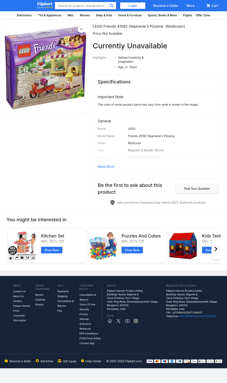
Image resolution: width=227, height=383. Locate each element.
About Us (18, 296)
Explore (45, 7)
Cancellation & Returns (65, 303)
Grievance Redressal (85, 326)
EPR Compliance (88, 333)
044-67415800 (207, 316)
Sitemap (84, 319)
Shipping (62, 296)
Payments (63, 291)
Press (16, 310)
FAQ (59, 310)
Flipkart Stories (21, 305)
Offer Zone (203, 15)
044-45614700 (188, 316)
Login (132, 6)
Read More (106, 166)
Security (84, 309)
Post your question (197, 188)
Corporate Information (19, 318)
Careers (17, 301)
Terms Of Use (87, 304)
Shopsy (39, 304)
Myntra (39, 294)
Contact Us (19, 291)
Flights (187, 15)
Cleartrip (40, 299)
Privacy (83, 314)
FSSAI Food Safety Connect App (90, 341)
